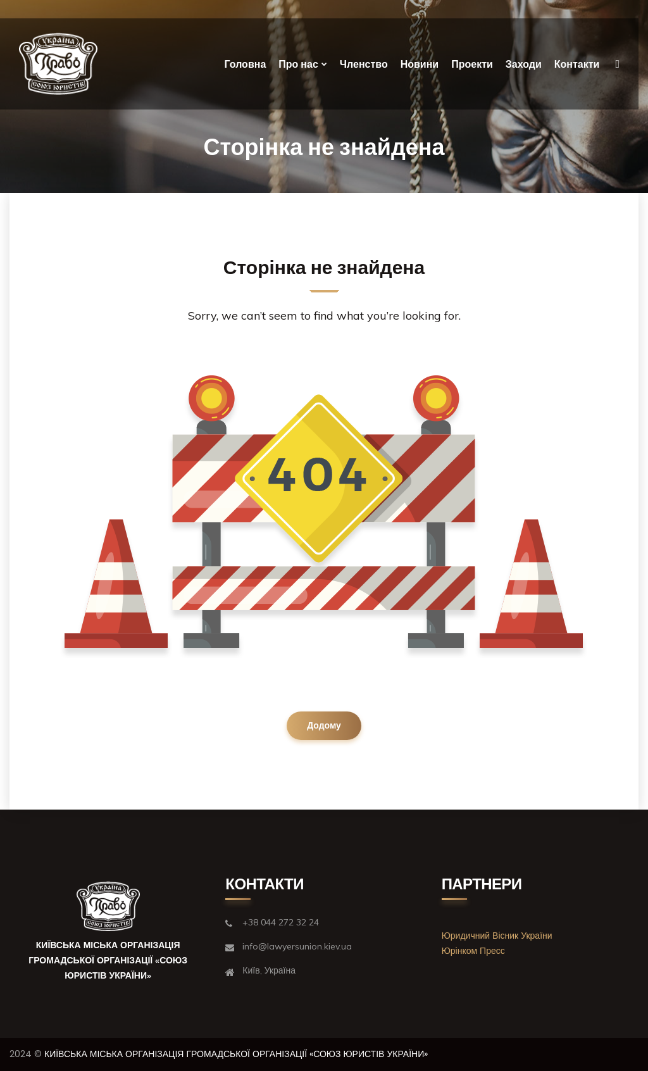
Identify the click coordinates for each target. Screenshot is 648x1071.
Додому (324, 725)
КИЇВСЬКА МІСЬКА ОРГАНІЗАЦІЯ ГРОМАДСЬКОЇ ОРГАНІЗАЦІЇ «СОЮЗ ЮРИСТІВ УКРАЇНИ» (236, 1054)
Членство (364, 64)
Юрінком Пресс (473, 950)
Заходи (524, 64)
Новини (420, 64)
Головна (245, 64)
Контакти (577, 64)
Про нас (298, 64)
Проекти (472, 64)
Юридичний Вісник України (497, 935)
